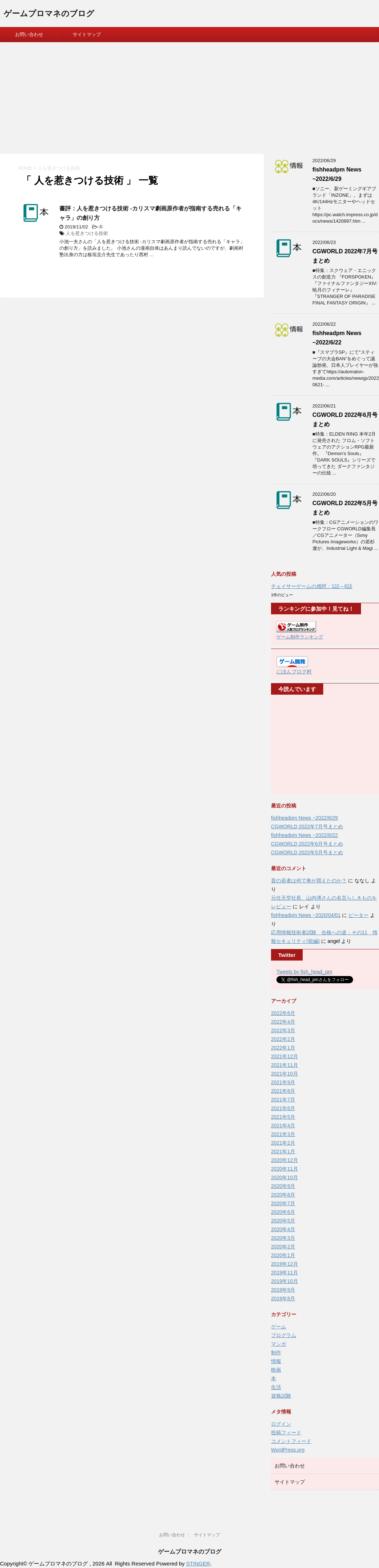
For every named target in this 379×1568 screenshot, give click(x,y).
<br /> (298, 744)
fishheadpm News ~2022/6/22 (304, 835)
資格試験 (281, 1396)
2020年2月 (283, 1247)
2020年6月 (283, 1212)
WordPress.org (287, 1450)
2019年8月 (283, 1298)
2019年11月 (284, 1272)
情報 (276, 1361)
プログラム (283, 1335)
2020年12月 (284, 1160)
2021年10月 (284, 1074)
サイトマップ (87, 34)
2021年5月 (283, 1117)
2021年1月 (283, 1151)
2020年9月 (283, 1186)
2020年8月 (283, 1195)
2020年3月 (283, 1238)
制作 (276, 1352)
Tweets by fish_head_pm (304, 972)
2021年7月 (283, 1099)
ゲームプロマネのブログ (49, 14)
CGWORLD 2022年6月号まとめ (307, 844)
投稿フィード (286, 1432)
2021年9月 (283, 1082)
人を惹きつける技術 (87, 233)
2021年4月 (283, 1125)
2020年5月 (283, 1221)
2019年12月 (284, 1264)
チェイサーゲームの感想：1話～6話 (311, 586)
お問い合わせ (29, 34)
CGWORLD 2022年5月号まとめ (307, 852)
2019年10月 (284, 1281)
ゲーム (278, 1326)
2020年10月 (284, 1177)
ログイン (281, 1424)
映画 (276, 1370)
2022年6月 (283, 1013)
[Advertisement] (189, 96)
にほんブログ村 (294, 671)
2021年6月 (283, 1108)
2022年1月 (283, 1048)
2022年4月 (283, 1022)
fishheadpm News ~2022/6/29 (304, 818)
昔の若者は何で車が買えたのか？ (309, 880)
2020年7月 (283, 1203)
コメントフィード (291, 1441)
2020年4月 (283, 1229)
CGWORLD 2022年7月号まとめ (307, 826)
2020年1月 (283, 1255)
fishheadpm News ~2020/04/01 (305, 915)
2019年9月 (283, 1290)
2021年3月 (283, 1134)
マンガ (278, 1344)
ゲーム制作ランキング (299, 637)
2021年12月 (284, 1056)
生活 (276, 1387)
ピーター (358, 915)
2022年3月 (283, 1030)
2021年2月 (283, 1143)
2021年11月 (284, 1065)
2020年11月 (284, 1169)
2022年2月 (283, 1039)
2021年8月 (283, 1091)
